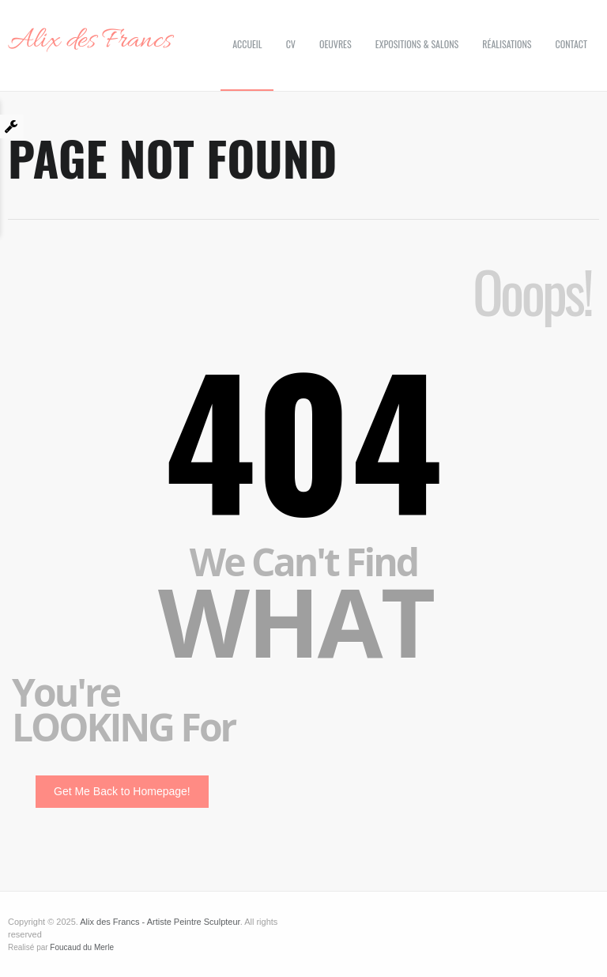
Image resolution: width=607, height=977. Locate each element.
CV (291, 44)
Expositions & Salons (416, 44)
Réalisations (506, 44)
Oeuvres (335, 44)
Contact (571, 44)
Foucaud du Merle (82, 947)
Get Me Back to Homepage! (122, 791)
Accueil (247, 44)
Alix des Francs (90, 41)
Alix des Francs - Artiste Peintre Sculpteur (159, 921)
